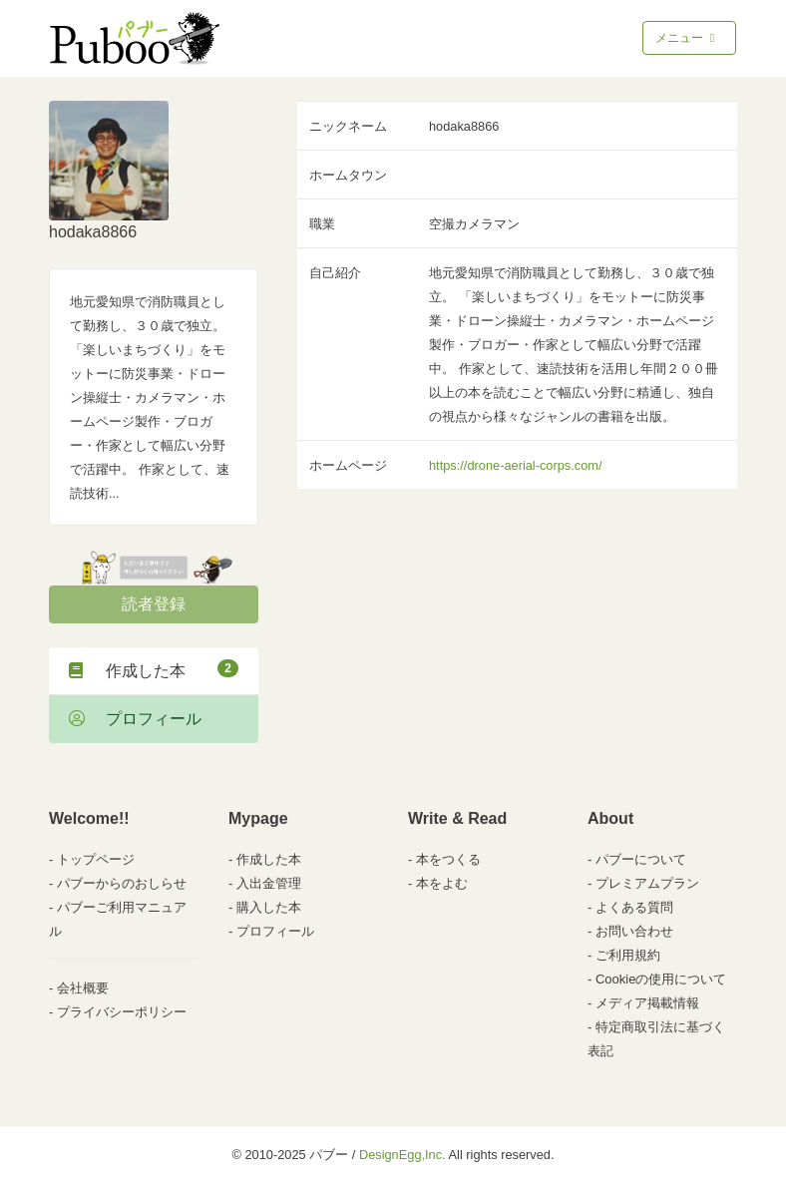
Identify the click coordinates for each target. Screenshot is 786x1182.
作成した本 (153, 669)
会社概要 (83, 988)
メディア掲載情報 (647, 1002)
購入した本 (268, 907)
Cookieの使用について (660, 979)
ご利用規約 (627, 955)
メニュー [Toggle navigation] (686, 38)
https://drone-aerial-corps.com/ (515, 465)
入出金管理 (268, 883)
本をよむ (442, 883)
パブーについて (640, 859)
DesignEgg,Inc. (402, 1154)
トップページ (96, 859)
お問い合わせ (634, 931)
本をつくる (448, 859)
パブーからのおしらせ (122, 883)
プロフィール (135, 718)
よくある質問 (634, 907)
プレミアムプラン (647, 883)
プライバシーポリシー (122, 1011)
